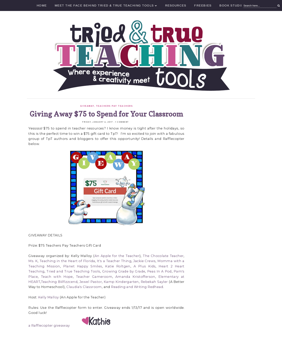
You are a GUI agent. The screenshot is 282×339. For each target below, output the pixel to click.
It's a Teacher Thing (114, 261)
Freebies (203, 5)
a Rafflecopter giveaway (49, 325)
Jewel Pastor (91, 282)
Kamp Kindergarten (121, 282)
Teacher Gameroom (94, 277)
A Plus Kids (145, 266)
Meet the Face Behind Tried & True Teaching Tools (106, 5)
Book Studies (232, 5)
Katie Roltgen (117, 266)
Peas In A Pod (159, 271)
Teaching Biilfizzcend (59, 282)
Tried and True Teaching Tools (73, 271)
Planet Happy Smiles (82, 266)
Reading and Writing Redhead (137, 287)
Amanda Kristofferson (135, 277)
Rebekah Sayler (154, 282)
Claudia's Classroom (84, 287)
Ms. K (33, 261)
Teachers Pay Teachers (114, 106)
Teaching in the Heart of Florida (67, 261)
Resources (175, 5)
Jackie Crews (144, 261)
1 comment (122, 122)
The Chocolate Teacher (163, 256)
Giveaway (87, 106)
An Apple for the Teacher (117, 256)
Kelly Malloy (48, 297)
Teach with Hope (57, 277)
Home (42, 5)
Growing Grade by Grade (123, 271)
